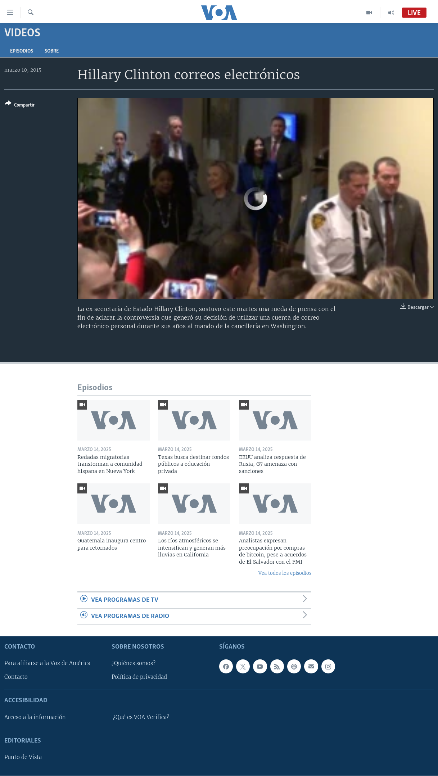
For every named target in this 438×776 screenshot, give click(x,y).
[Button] (20, 105)
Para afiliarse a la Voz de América (47, 663)
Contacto (16, 677)
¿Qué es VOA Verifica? (141, 717)
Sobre (52, 51)
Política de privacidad (139, 677)
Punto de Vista (23, 757)
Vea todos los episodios (284, 573)
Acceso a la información (35, 717)
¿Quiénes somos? (133, 663)
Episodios (21, 51)
